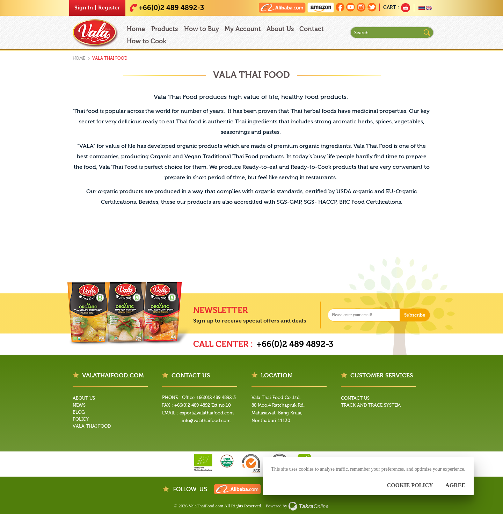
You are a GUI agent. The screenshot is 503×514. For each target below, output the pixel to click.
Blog (79, 412)
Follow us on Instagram (361, 7)
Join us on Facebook (340, 7)
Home (136, 29)
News (79, 405)
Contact (311, 29)
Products (164, 29)
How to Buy (201, 29)
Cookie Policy (410, 485)
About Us (280, 29)
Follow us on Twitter (371, 7)
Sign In (83, 8)
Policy (81, 419)
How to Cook (146, 41)
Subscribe (414, 315)
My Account (243, 29)
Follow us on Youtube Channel (350, 7)
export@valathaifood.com (207, 412)
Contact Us (355, 398)
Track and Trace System (371, 405)
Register (109, 8)
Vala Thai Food (92, 426)
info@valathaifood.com (206, 420)
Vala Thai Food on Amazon (320, 7)
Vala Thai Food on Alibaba (282, 7)
